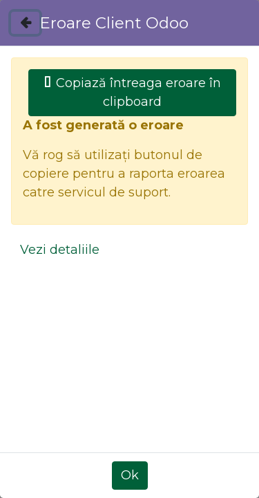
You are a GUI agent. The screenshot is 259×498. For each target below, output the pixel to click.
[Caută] (212, 157)
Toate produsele (60, 282)
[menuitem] (76, 38)
